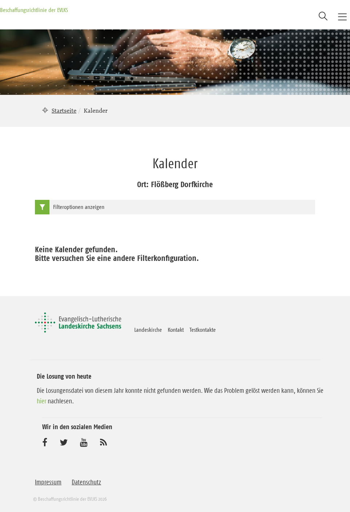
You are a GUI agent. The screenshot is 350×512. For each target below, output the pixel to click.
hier (41, 401)
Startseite (64, 110)
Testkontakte (203, 329)
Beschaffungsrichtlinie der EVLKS (34, 9)
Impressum (48, 482)
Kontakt (176, 329)
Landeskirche (148, 329)
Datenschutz (86, 482)
